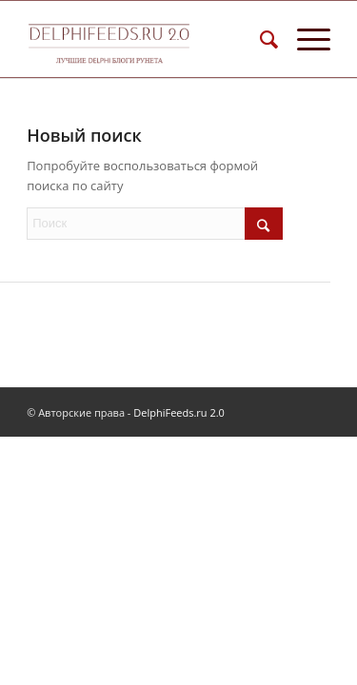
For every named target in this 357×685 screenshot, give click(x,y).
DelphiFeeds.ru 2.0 (179, 412)
